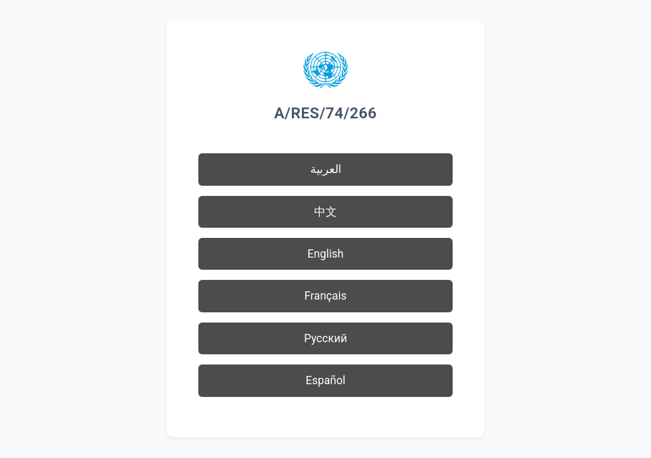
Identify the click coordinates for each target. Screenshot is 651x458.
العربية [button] (325, 169)
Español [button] (326, 380)
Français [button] (326, 295)
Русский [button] (325, 338)
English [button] (326, 253)
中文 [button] (325, 211)
